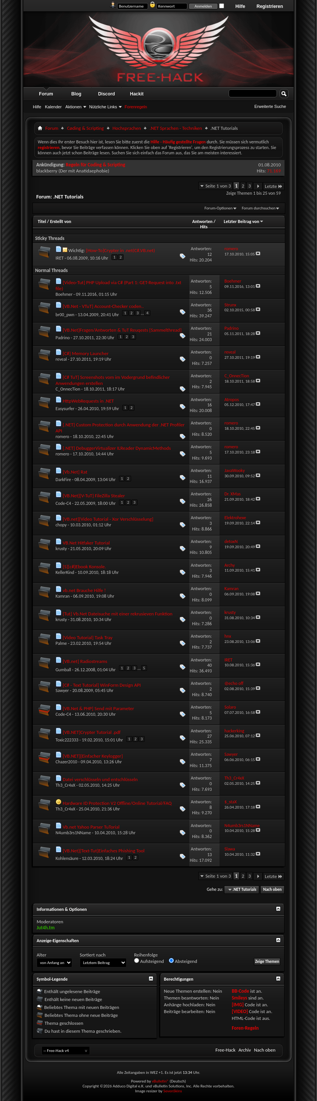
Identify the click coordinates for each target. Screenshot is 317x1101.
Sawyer (62, 690)
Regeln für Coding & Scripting (95, 165)
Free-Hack (225, 1050)
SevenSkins (172, 1091)
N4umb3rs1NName (73, 832)
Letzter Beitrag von (244, 221)
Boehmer (64, 294)
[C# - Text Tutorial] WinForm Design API (102, 685)
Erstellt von (60, 221)
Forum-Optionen (218, 208)
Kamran (63, 596)
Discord (106, 94)
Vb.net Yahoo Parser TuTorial (91, 827)
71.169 (274, 171)
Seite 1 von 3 (218, 186)
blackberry (46, 171)
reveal (61, 359)
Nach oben (272, 889)
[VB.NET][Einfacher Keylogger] (93, 756)
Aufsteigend (149, 961)
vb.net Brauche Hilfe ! (84, 590)
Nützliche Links (103, 107)
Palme (61, 643)
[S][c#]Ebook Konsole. (84, 566)
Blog (76, 94)
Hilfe (240, 6)
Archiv (244, 1050)
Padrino (63, 337)
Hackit (137, 94)
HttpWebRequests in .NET (88, 401)
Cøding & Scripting (85, 128)
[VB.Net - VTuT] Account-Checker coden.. (103, 306)
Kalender (53, 107)
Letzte (274, 186)
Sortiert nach (92, 955)
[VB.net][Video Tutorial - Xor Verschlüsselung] (108, 519)
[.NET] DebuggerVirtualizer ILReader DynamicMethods (117, 448)
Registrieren (270, 6)
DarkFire (63, 479)
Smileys (239, 998)
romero (62, 436)
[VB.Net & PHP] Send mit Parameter (98, 708)
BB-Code (240, 991)
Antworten (202, 221)
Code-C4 (63, 503)
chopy (61, 524)
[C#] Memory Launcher (85, 353)
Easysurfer (65, 408)
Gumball (63, 669)
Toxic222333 (67, 740)
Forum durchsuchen (258, 208)
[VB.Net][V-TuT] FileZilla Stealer (94, 495)
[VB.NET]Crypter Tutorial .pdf (92, 732)
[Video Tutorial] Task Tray (88, 637)
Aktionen (73, 107)
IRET (59, 258)
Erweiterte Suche (270, 106)
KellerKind (65, 572)
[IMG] (238, 1004)
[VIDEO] (240, 1011)
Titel (42, 221)
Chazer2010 (66, 761)
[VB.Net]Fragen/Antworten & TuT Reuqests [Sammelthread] (122, 330)
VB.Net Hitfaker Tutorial (86, 543)
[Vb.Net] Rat (75, 472)
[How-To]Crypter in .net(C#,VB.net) (120, 250)
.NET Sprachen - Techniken (176, 128)
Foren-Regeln (245, 1028)
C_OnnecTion (68, 389)
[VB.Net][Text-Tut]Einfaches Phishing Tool (104, 850)
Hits (203, 226)
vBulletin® (160, 1081)
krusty (61, 548)
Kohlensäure (67, 858)
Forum (46, 94)
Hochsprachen (127, 128)
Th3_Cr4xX (65, 785)
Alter (41, 955)
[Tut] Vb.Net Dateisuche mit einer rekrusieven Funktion (117, 614)
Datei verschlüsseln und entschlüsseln (100, 779)
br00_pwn (65, 314)
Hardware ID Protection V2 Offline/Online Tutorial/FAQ (117, 803)
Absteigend (183, 961)
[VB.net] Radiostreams (85, 661)
